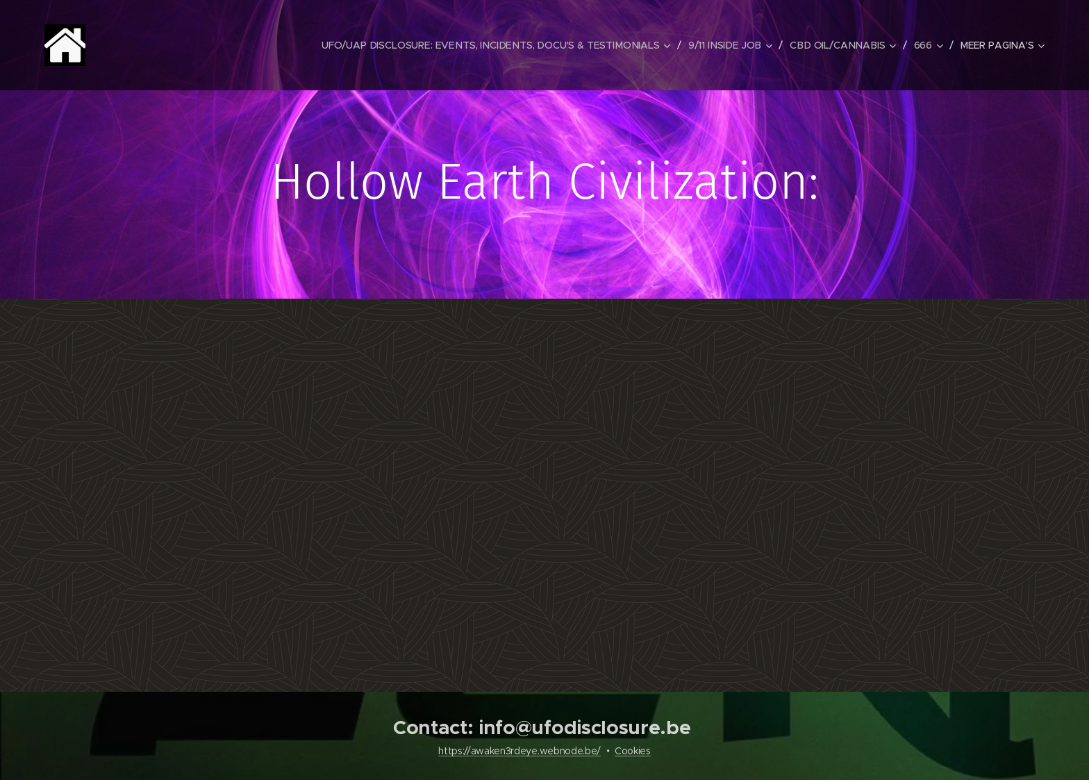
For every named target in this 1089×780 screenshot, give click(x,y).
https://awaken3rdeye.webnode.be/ (519, 751)
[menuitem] (502, 45)
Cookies (633, 751)
